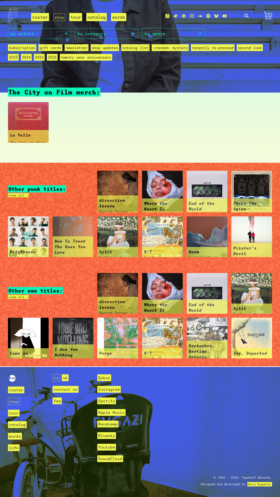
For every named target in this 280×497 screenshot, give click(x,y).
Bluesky (107, 435)
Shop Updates (105, 48)
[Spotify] (208, 16)
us (56, 377)
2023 (13, 58)
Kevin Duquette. (258, 484)
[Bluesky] (216, 16)
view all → (19, 195)
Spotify (107, 400)
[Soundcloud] (200, 16)
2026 (52, 58)
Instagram (110, 389)
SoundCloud (111, 458)
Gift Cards (50, 48)
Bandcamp (108, 424)
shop (59, 17)
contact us (67, 389)
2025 (39, 58)
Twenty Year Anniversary (86, 58)
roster (40, 17)
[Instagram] (192, 16)
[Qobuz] (183, 16)
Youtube (107, 447)
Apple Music (112, 412)
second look (250, 48)
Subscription (22, 48)
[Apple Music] (167, 16)
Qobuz (104, 377)
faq (57, 400)
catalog (97, 17)
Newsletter (76, 48)
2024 (26, 58)
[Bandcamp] (175, 16)
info (14, 447)
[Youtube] (224, 16)
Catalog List (135, 48)
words (119, 17)
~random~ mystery (170, 48)
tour (76, 17)
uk (65, 377)
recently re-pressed (213, 48)
